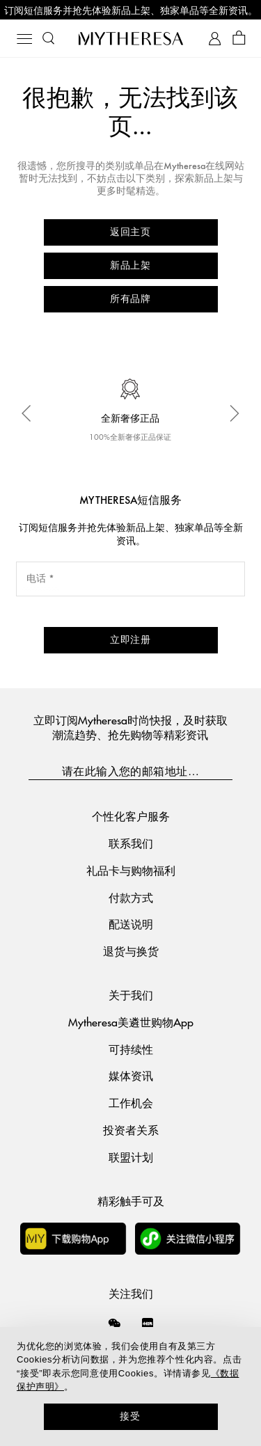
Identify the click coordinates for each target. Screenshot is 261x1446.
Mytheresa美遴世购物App (130, 1022)
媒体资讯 (131, 1075)
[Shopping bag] (239, 38)
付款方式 (131, 897)
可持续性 (131, 1049)
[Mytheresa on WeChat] (114, 1323)
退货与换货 (131, 951)
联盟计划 (131, 1157)
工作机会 (131, 1103)
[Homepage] (131, 38)
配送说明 (131, 924)
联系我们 (131, 843)
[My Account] (215, 38)
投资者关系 (131, 1130)
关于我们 (131, 995)
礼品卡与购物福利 (130, 870)
